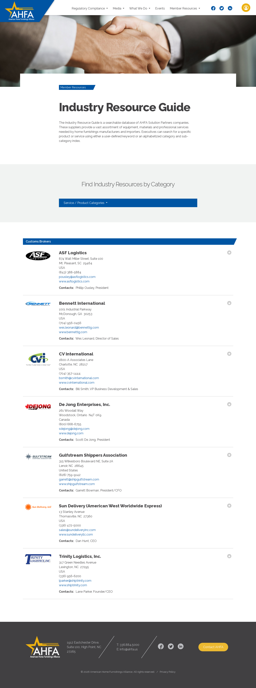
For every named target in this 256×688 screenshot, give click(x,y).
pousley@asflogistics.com (77, 277)
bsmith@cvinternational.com (79, 378)
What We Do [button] (138, 8)
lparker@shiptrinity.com (75, 580)
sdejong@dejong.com (74, 429)
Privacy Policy (167, 671)
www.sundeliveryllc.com (76, 534)
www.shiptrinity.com (73, 585)
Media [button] (117, 8)
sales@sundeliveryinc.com (77, 530)
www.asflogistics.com (74, 281)
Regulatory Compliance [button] (89, 8)
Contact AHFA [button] (213, 647)
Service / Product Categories (84, 203)
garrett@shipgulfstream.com (79, 479)
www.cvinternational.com (76, 382)
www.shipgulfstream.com (77, 484)
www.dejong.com (71, 433)
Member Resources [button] (184, 8)
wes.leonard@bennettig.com (79, 327)
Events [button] (160, 8)
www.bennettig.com (73, 332)
